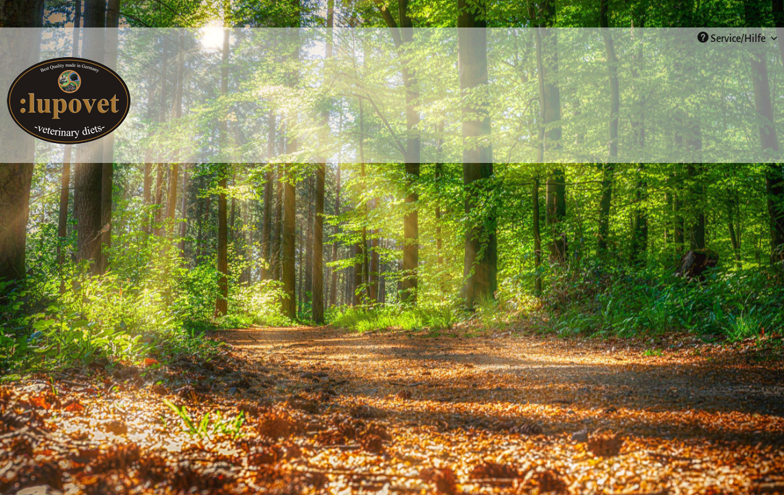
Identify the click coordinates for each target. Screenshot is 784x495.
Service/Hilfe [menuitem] (732, 38)
